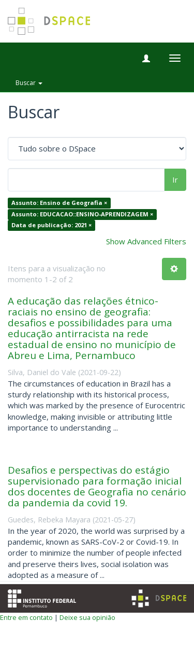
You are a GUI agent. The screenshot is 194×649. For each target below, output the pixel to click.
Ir (175, 179)
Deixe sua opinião (87, 617)
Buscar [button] (29, 82)
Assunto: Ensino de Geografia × (59, 203)
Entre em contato (26, 617)
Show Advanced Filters (146, 241)
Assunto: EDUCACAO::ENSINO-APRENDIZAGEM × (82, 214)
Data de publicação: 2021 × (51, 225)
